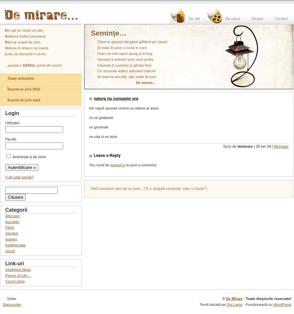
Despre (257, 19)
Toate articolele (21, 78)
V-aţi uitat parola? (19, 177)
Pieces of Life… (18, 275)
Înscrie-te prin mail (24, 100)
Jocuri (10, 251)
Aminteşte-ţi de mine (26, 157)
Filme (9, 227)
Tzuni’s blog (15, 281)
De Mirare (234, 299)
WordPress (282, 304)
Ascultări (12, 222)
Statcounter (12, 304)
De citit (194, 19)
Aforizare (281, 146)
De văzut (232, 19)
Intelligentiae (15, 245)
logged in (117, 165)
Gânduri (11, 233)
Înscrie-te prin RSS (24, 89)
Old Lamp (235, 304)
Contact (281, 19)
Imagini (11, 239)
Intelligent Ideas (18, 270)
